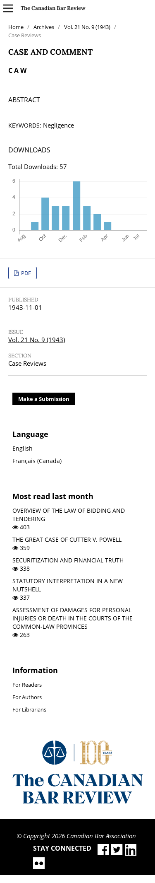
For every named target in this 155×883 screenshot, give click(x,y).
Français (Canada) (37, 461)
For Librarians (29, 709)
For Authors (27, 697)
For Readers (27, 684)
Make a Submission (43, 399)
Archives (43, 27)
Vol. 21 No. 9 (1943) (87, 27)
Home (16, 27)
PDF (25, 273)
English (22, 448)
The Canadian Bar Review (53, 8)
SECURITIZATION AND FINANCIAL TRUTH (68, 560)
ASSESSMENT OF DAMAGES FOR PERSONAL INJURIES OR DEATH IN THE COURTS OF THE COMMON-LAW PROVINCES (72, 618)
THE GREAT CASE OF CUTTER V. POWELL (67, 539)
